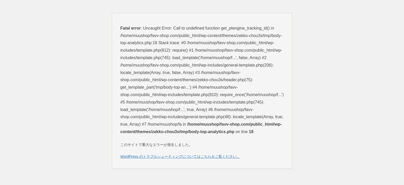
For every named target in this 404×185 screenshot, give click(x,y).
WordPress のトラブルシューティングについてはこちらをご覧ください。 (180, 156)
